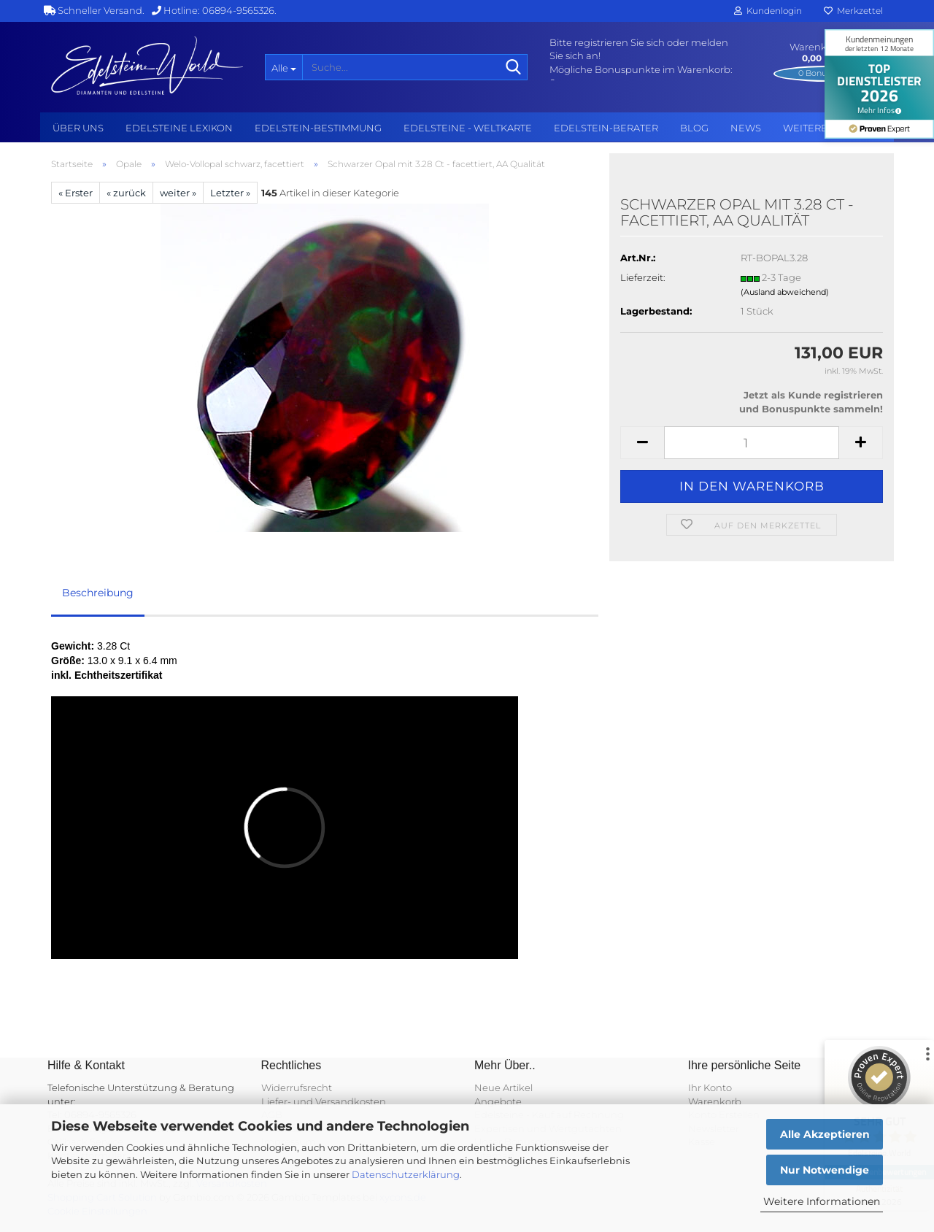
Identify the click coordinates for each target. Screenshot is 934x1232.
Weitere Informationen (821, 1201)
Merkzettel (853, 10)
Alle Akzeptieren (825, 1134)
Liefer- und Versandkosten (323, 1101)
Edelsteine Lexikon (179, 128)
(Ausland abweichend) (785, 292)
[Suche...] (283, 67)
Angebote (498, 1101)
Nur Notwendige (824, 1170)
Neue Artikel (503, 1087)
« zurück (126, 193)
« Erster (75, 193)
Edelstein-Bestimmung (318, 128)
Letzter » (230, 193)
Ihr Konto (710, 1087)
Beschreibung (98, 592)
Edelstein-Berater (606, 128)
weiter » (178, 193)
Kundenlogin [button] (768, 10)
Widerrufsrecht (296, 1087)
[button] (642, 442)
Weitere (805, 128)
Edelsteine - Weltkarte (468, 128)
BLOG (694, 128)
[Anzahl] (751, 442)
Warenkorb (714, 1101)
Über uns (78, 128)
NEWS (745, 128)
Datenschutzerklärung (406, 1174)
